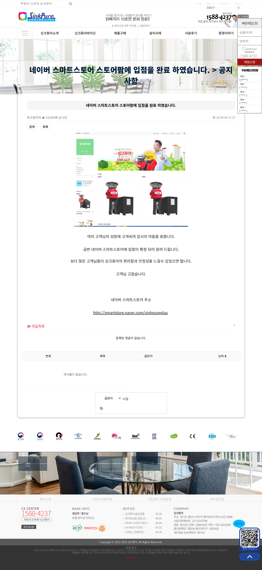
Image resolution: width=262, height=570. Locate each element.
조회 (186, 356)
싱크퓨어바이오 (85, 33)
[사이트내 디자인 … (135, 531)
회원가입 (210, 3)
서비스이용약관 (102, 509)
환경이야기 (226, 33)
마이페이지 (224, 3)
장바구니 (238, 3)
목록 (45, 126)
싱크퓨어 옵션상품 (134, 517)
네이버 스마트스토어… (137, 526)
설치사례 (155, 33)
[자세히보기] (249, 52)
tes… (243, 76)
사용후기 (191, 33)
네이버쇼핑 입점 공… (136, 522)
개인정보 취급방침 (159, 509)
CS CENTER (30, 511)
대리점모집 (217, 509)
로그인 (198, 3)
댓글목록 (36, 331)
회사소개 (45, 509)
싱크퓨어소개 (50, 33)
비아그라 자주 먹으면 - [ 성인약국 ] (131, 25)
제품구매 (120, 33)
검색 (32, 126)
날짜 (222, 356)
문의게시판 (28, 530)
